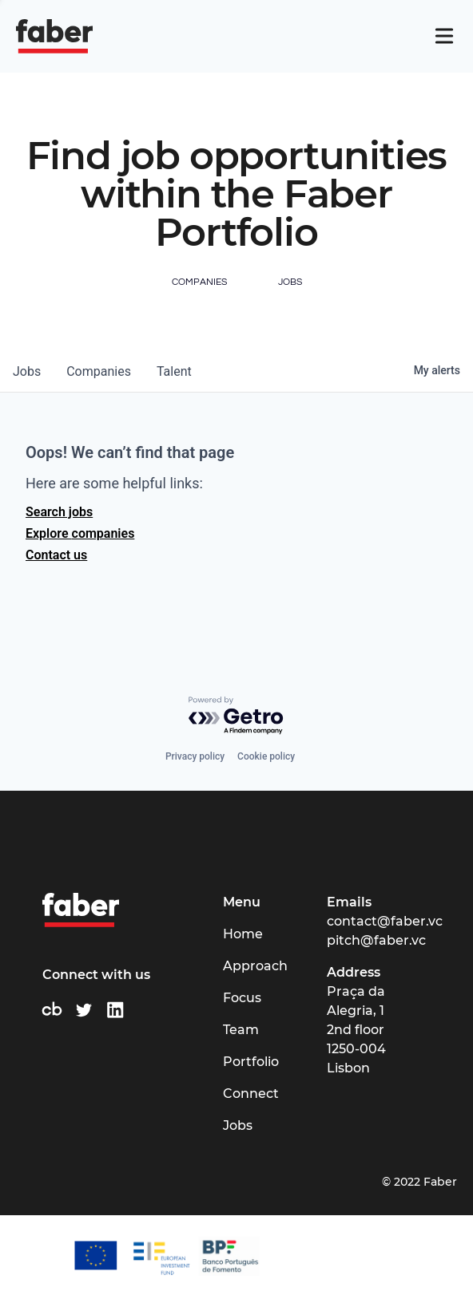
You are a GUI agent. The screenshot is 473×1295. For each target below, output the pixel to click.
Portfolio (251, 1061)
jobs (27, 371)
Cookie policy (266, 756)
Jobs (237, 1125)
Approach (255, 965)
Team (241, 1029)
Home (243, 934)
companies (98, 371)
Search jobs (59, 511)
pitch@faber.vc (376, 940)
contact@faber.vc (385, 921)
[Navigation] (444, 36)
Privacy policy (195, 756)
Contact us (56, 555)
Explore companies (80, 533)
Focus (242, 997)
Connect (251, 1093)
